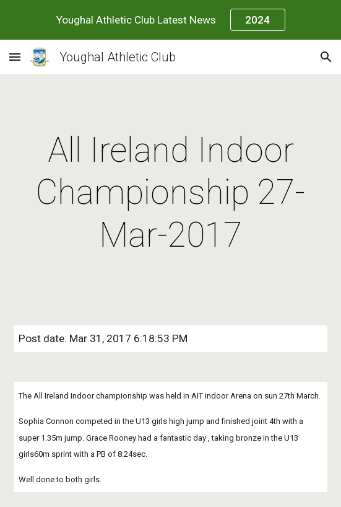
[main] (170, 192)
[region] (170, 20)
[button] (15, 57)
